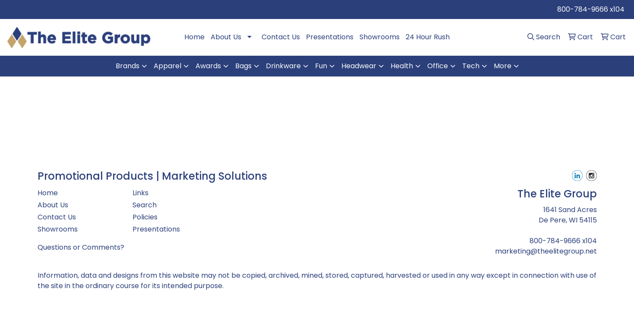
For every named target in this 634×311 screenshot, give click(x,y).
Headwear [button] (358, 66)
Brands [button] (127, 66)
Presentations (329, 37)
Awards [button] (208, 66)
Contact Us (281, 37)
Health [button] (402, 66)
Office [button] (437, 66)
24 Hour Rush (428, 37)
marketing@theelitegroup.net (546, 251)
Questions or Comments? (81, 247)
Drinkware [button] (283, 66)
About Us (226, 37)
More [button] (502, 66)
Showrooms (380, 37)
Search (144, 205)
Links (140, 193)
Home (194, 37)
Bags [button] (243, 66)
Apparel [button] (167, 66)
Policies (145, 217)
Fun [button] (321, 66)
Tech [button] (470, 66)
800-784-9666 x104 (591, 9)
